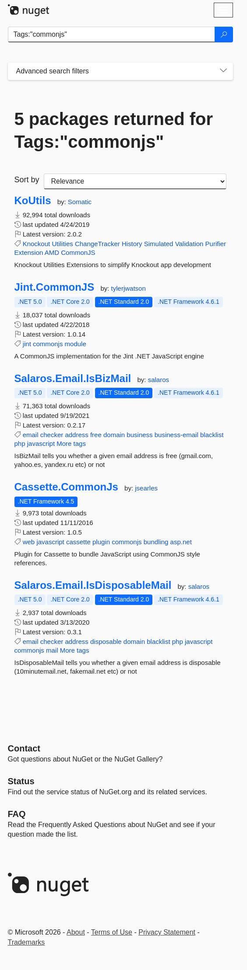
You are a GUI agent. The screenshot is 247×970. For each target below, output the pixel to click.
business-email (176, 434)
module (75, 344)
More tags (71, 443)
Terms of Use (111, 932)
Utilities (62, 243)
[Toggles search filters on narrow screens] (223, 71)
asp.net (181, 542)
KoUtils (32, 200)
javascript (41, 443)
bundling (156, 542)
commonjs (48, 344)
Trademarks (26, 942)
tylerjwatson (128, 288)
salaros (158, 379)
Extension (28, 252)
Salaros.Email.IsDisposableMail (93, 585)
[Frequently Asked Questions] (17, 814)
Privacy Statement (166, 932)
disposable (106, 641)
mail (52, 650)
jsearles (146, 488)
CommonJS (78, 252)
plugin (101, 542)
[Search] (224, 34)
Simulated (158, 243)
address (76, 434)
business (139, 434)
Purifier (215, 243)
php (19, 443)
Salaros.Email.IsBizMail (72, 378)
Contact (24, 748)
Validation (189, 243)
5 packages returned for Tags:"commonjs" (113, 130)
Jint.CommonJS (54, 287)
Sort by (26, 179)
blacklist (211, 434)
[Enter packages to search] (111, 34)
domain (114, 434)
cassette (78, 542)
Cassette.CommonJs (66, 487)
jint (27, 344)
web (29, 542)
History (132, 243)
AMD (52, 252)
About (76, 932)
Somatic (80, 201)
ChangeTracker (97, 243)
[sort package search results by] (135, 181)
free (96, 434)
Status (21, 781)
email (31, 434)
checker (52, 434)
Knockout (36, 243)
